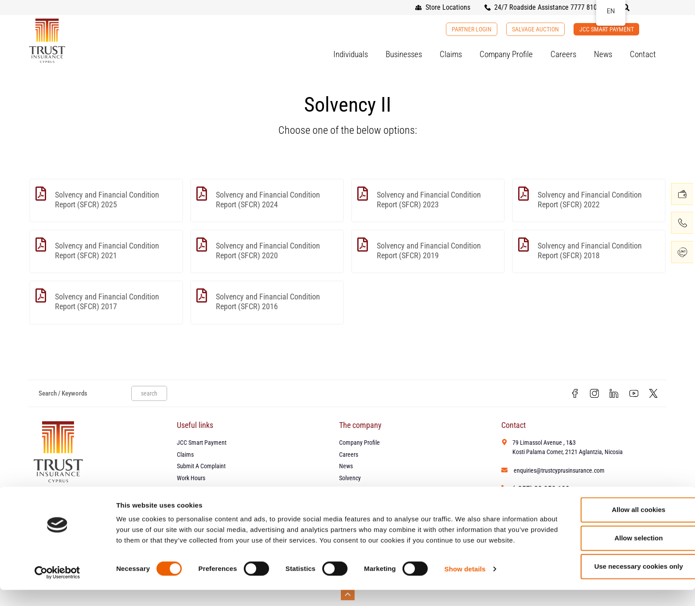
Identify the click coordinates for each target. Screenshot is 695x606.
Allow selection (621, 547)
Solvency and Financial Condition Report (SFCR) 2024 (268, 199)
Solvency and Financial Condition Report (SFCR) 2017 (107, 301)
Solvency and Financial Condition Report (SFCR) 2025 (107, 199)
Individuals (350, 54)
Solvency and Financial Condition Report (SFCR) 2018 (590, 250)
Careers (563, 54)
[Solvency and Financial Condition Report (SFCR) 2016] (202, 295)
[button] (626, 7)
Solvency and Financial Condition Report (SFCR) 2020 (268, 250)
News (603, 54)
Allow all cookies (621, 518)
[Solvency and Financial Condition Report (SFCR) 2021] (41, 244)
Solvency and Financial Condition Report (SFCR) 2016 (268, 301)
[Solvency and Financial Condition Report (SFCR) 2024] (202, 193)
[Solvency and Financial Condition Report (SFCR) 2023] (362, 193)
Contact (643, 54)
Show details (465, 588)
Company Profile (506, 54)
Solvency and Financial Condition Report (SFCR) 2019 (429, 250)
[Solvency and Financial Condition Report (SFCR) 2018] (523, 244)
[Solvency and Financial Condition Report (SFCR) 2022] (523, 193)
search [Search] (149, 393)
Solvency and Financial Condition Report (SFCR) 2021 (107, 250)
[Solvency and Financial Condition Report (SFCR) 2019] (362, 244)
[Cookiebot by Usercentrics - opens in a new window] (57, 588)
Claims (451, 54)
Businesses (404, 54)
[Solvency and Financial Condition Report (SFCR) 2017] (41, 295)
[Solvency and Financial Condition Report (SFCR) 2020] (202, 244)
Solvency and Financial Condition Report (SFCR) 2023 (429, 199)
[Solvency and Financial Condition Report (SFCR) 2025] (41, 193)
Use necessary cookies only (621, 575)
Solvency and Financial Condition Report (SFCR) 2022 (590, 199)
